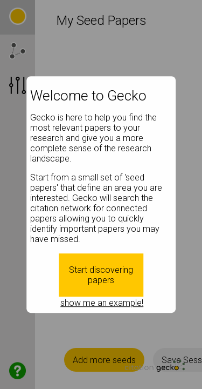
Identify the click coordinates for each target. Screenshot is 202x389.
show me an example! (101, 303)
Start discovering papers (101, 275)
